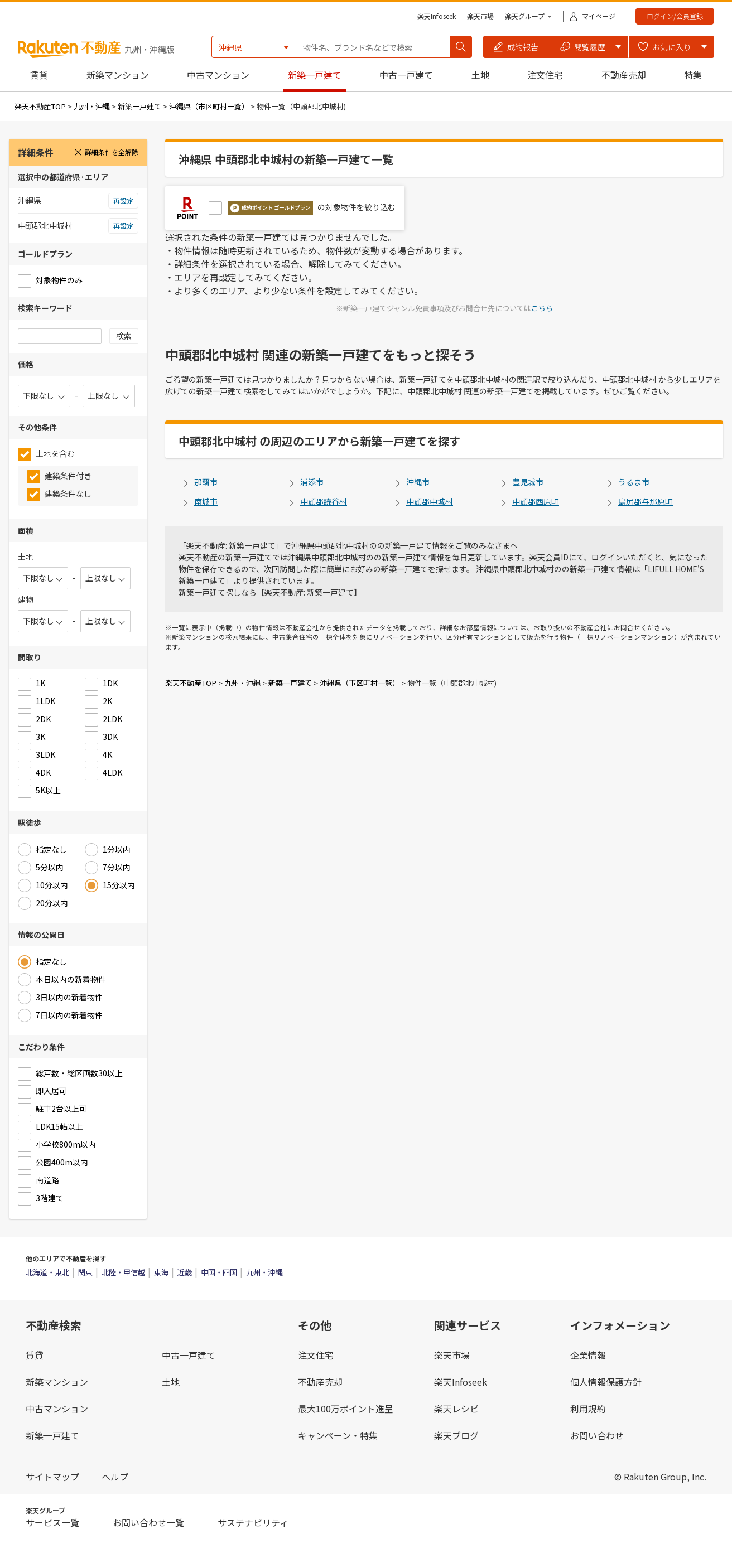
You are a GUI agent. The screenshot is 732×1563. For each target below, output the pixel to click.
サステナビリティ (253, 1522)
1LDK (45, 701)
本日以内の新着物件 (71, 979)
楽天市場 (480, 16)
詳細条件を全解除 (106, 152)
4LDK (112, 772)
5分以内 (50, 867)
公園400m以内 (62, 1162)
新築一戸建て (314, 74)
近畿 (184, 1272)
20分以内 (52, 902)
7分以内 (117, 867)
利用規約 (588, 1408)
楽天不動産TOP (40, 106)
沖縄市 (418, 481)
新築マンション (117, 74)
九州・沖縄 (92, 106)
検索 (124, 335)
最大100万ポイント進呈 (345, 1408)
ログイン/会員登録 (675, 16)
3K (40, 736)
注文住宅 (545, 74)
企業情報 (588, 1355)
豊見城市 (527, 481)
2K (107, 701)
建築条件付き (68, 475)
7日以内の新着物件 (69, 1014)
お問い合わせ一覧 (148, 1522)
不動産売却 (623, 74)
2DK (43, 718)
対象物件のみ (59, 279)
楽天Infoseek (436, 16)
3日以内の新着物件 (69, 997)
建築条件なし (68, 493)
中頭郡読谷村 (323, 501)
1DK (110, 683)
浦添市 (312, 481)
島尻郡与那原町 (645, 501)
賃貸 (39, 74)
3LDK (45, 754)
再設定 (123, 200)
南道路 (47, 1179)
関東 (85, 1272)
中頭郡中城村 (429, 501)
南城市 (206, 501)
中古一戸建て (406, 74)
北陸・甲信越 (123, 1272)
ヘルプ (115, 1476)
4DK (43, 772)
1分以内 (117, 849)
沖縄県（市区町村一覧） (209, 106)
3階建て (50, 1197)
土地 (480, 74)
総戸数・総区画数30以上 (79, 1072)
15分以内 (119, 885)
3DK (110, 736)
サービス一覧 (52, 1522)
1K (40, 683)
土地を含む (55, 453)
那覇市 (206, 481)
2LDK (112, 718)
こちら (542, 308)
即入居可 (51, 1090)
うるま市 (633, 481)
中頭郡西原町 (535, 501)
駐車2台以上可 (61, 1108)
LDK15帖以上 (59, 1126)
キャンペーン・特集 (338, 1435)
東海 (161, 1272)
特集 (693, 74)
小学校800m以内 (66, 1144)
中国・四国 (219, 1272)
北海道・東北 (47, 1272)
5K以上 (48, 790)
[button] (516, 47)
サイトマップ (52, 1476)
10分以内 (52, 885)
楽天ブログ (456, 1435)
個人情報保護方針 (606, 1381)
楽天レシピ (456, 1408)
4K (107, 754)
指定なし (51, 849)
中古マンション (218, 74)
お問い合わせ (597, 1435)
